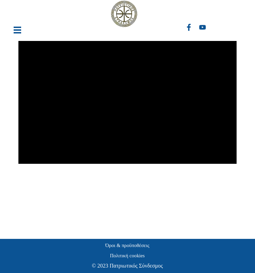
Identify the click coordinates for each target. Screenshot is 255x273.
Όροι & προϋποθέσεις (127, 245)
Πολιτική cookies (127, 255)
